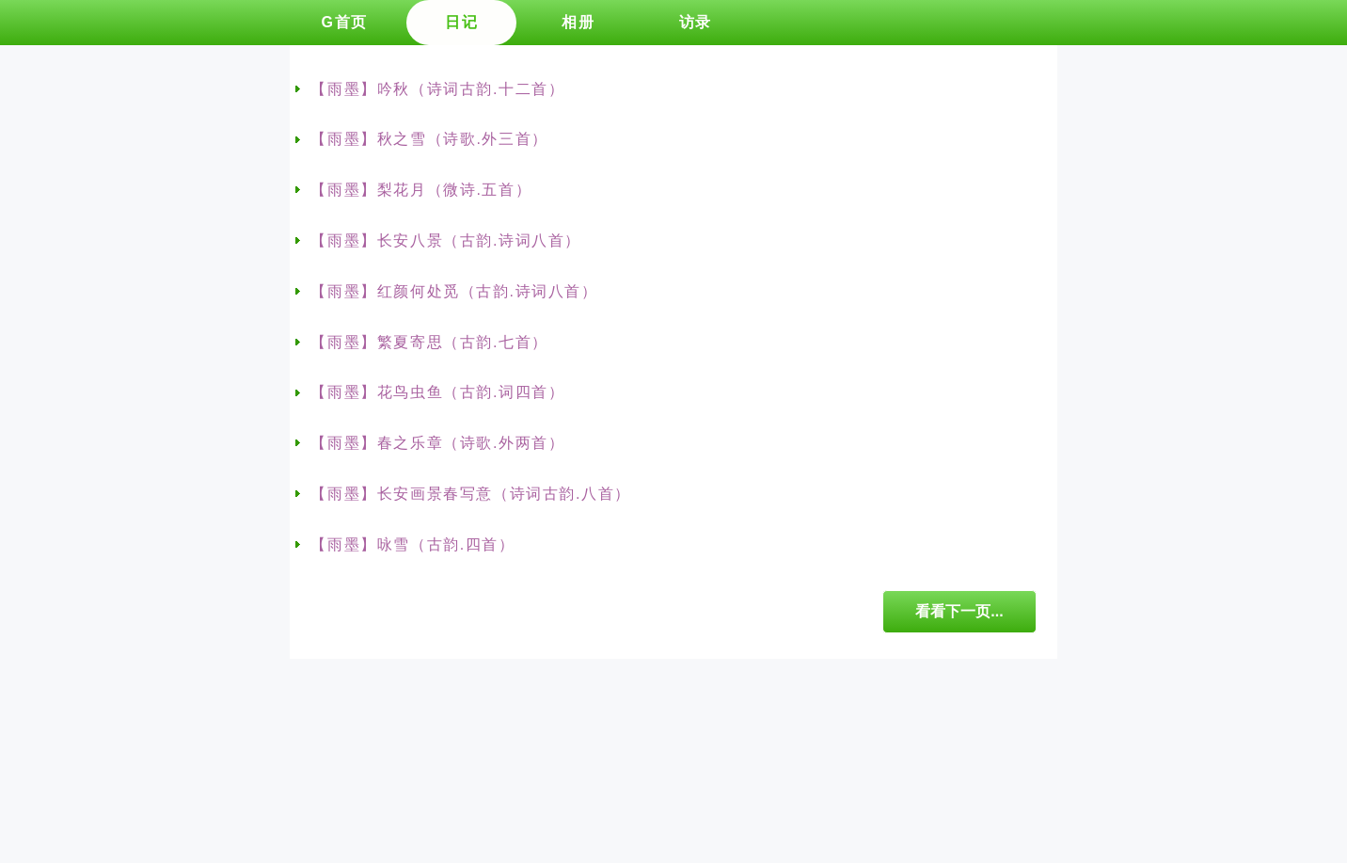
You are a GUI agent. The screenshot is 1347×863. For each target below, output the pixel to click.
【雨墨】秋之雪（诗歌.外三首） (428, 139)
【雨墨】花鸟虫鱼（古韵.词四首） (437, 392)
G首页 (344, 22)
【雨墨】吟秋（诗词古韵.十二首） (437, 89)
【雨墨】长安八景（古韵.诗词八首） (445, 240)
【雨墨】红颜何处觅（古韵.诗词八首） (453, 291)
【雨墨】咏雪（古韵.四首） (412, 544)
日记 (461, 22)
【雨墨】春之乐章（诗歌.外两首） (437, 443)
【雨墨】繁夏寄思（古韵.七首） (428, 342)
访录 (695, 22)
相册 (578, 22)
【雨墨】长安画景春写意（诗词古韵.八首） (470, 494)
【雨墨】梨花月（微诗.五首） (420, 190)
